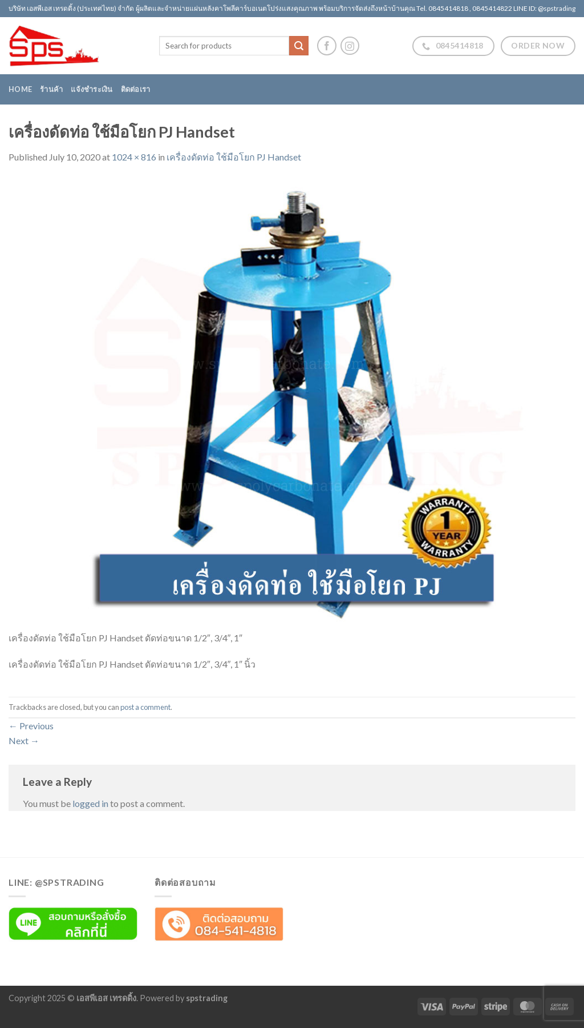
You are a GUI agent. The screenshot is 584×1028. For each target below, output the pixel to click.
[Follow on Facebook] (326, 45)
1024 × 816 (134, 156)
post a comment (145, 707)
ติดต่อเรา (136, 89)
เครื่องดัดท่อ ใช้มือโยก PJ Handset (234, 156)
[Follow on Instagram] (349, 46)
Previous (31, 725)
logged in (90, 803)
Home (20, 89)
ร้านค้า (51, 89)
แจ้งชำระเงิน (91, 89)
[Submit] (299, 45)
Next (24, 740)
